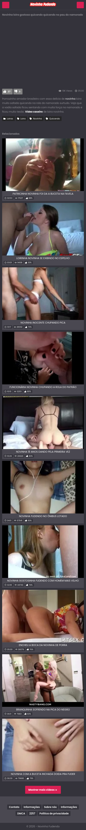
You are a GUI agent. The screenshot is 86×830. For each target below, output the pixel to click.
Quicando (54, 118)
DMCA (21, 813)
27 (9, 91)
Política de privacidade (54, 813)
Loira (23, 118)
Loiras (10, 118)
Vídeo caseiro (34, 111)
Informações (32, 807)
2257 (32, 813)
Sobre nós (50, 807)
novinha (70, 99)
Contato (14, 807)
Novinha (37, 118)
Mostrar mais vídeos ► (43, 790)
